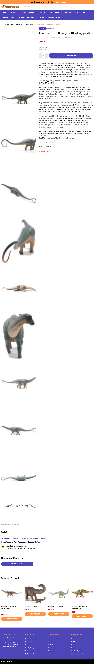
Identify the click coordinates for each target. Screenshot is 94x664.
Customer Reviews (10, 525)
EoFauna (21, 17)
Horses (73, 648)
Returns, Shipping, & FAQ (32, 639)
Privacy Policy (29, 645)
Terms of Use (29, 651)
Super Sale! (22, 12)
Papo (50, 12)
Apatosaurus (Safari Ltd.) (56, 606)
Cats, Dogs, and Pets (77, 654)
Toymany (84, 12)
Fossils (41, 17)
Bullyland (32, 12)
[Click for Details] (60, 2)
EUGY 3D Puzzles (9, 12)
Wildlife (73, 642)
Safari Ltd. (58, 12)
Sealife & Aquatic (76, 651)
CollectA (42, 12)
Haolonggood (31, 17)
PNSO (13, 17)
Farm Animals (75, 645)
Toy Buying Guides (30, 654)
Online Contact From (9, 637)
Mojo (76, 12)
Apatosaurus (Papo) (31, 606)
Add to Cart (71, 56)
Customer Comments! (31, 642)
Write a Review (67, 38)
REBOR (5, 17)
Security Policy (29, 648)
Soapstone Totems (53, 17)
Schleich (68, 12)
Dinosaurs (74, 639)
